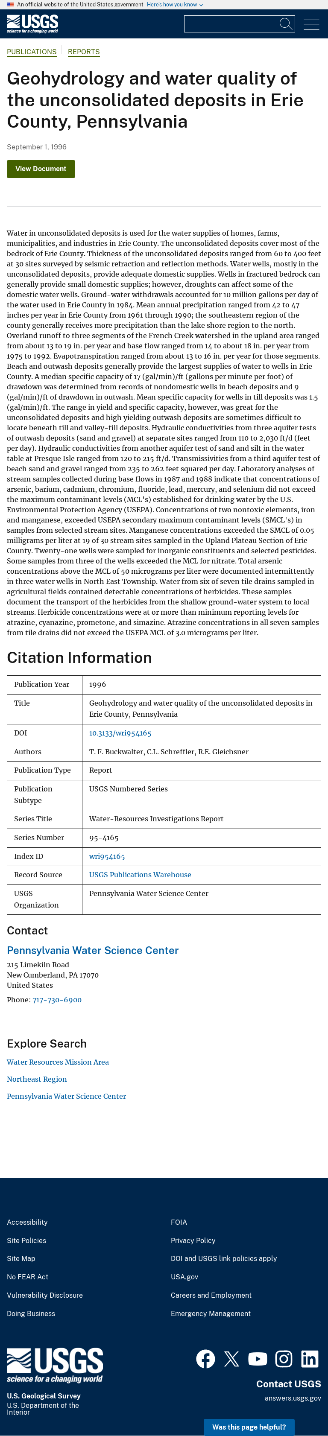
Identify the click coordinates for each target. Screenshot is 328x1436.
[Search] (286, 23)
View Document (41, 169)
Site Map (21, 1259)
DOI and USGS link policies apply (224, 1259)
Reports (84, 52)
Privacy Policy (193, 1241)
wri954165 (107, 856)
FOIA (179, 1222)
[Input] (239, 23)
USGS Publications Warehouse (140, 875)
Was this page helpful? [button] (249, 1427)
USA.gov (184, 1277)
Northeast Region (37, 1079)
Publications (32, 52)
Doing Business (31, 1314)
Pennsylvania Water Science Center (93, 950)
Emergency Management (211, 1314)
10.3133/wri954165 (120, 733)
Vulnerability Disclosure (45, 1295)
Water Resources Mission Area (58, 1062)
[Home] (32, 31)
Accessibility (27, 1222)
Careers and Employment (211, 1295)
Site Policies (26, 1241)
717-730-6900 (57, 999)
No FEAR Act (27, 1277)
